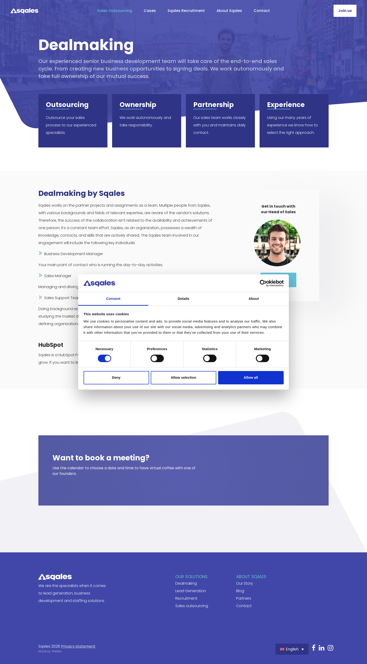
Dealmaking (186, 583)
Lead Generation (190, 591)
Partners (243, 598)
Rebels (57, 651)
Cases (150, 10)
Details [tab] (183, 299)
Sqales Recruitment (186, 10)
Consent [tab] (113, 299)
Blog (240, 591)
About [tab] (254, 299)
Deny (116, 377)
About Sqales (229, 10)
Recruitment (186, 598)
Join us (345, 10)
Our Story (244, 583)
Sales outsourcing (191, 606)
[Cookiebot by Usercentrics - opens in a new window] (263, 283)
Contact (262, 10)
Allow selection (183, 377)
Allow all (251, 377)
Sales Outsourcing (114, 10)
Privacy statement (78, 646)
